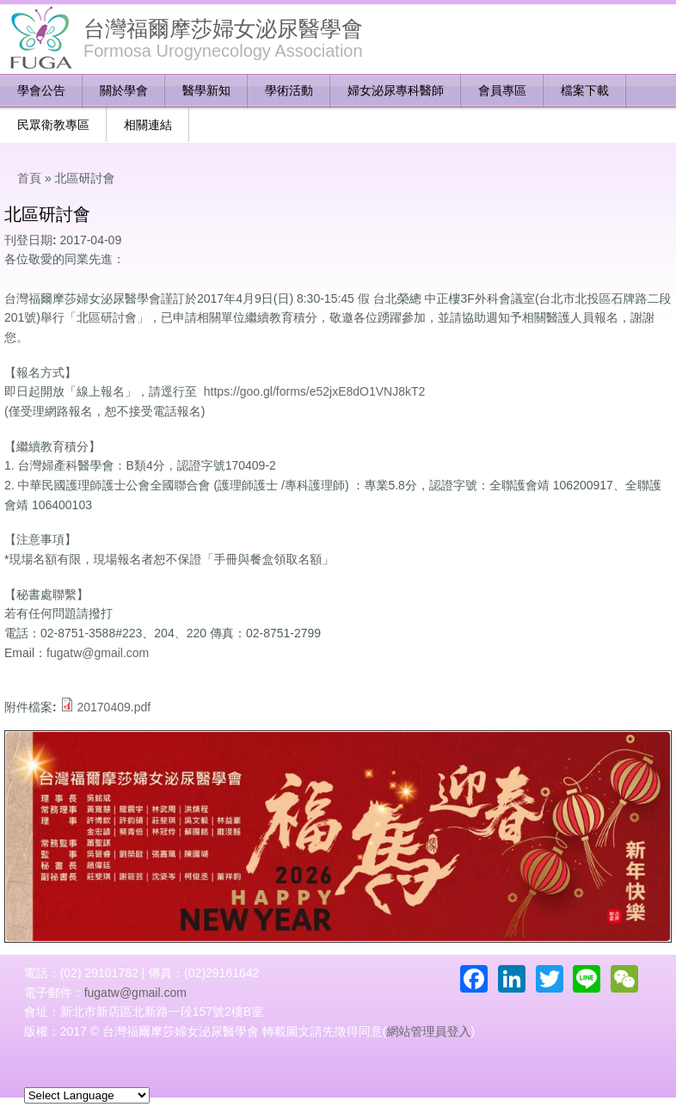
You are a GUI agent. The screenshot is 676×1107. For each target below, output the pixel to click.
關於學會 (124, 90)
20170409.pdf (114, 707)
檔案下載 (585, 90)
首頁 (29, 178)
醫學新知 (206, 90)
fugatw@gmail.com (97, 653)
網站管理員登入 (428, 1031)
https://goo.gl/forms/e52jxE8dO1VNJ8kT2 (315, 391)
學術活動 (289, 90)
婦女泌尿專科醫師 (395, 90)
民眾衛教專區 (53, 125)
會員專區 (502, 90)
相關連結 (148, 125)
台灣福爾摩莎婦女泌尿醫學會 (223, 28)
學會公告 (41, 90)
